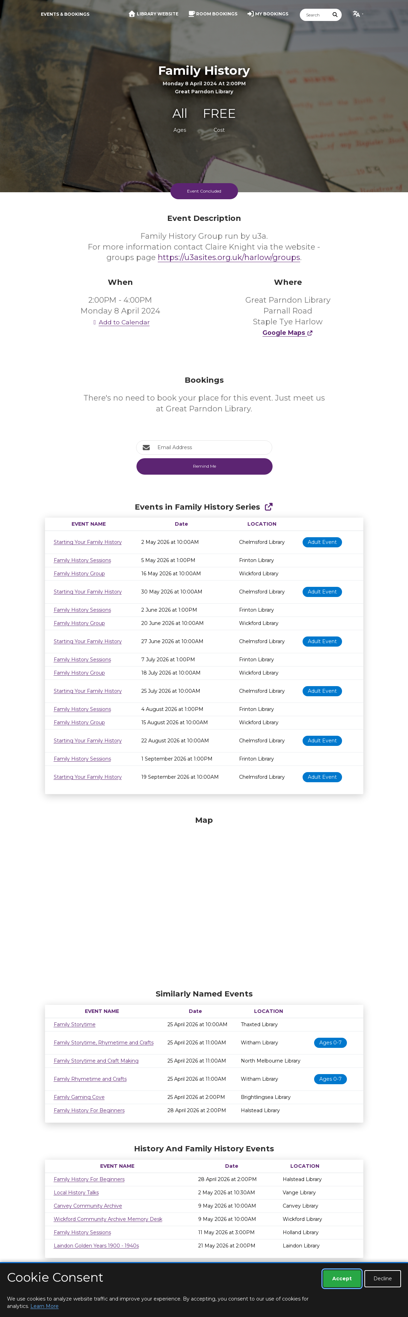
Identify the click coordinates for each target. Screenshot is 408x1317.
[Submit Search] (335, 15)
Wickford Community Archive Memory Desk (108, 1219)
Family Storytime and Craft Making (96, 1061)
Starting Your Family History (88, 542)
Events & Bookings (65, 14)
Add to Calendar (120, 322)
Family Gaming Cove (79, 1097)
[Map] (204, 901)
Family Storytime (75, 1024)
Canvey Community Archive (88, 1206)
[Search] (314, 15)
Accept (342, 1278)
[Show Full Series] (268, 507)
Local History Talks (76, 1192)
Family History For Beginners (89, 1110)
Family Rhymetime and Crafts (90, 1079)
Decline (382, 1278)
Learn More (44, 1306)
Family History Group (79, 573)
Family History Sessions (82, 560)
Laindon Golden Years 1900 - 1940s (96, 1246)
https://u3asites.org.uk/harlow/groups (229, 257)
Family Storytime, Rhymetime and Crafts (104, 1042)
